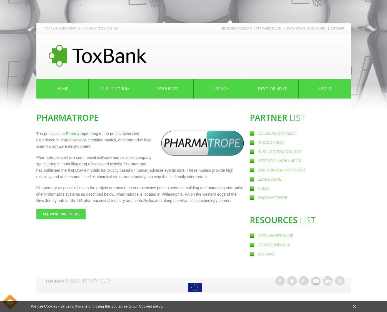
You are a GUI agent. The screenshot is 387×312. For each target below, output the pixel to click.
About (325, 88)
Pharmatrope (273, 197)
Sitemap (337, 28)
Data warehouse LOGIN (306, 28)
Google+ (304, 281)
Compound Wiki (274, 245)
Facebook (280, 281)
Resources (167, 88)
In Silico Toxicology (280, 151)
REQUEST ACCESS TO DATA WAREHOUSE (251, 28)
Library (220, 88)
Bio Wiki (266, 254)
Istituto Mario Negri (280, 161)
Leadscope (270, 179)
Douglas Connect (278, 133)
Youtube (316, 281)
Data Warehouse (276, 236)
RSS (339, 281)
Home (62, 88)
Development (272, 88)
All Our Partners (61, 214)
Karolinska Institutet (282, 170)
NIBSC (264, 188)
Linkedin (328, 281)
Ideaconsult (272, 142)
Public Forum (114, 88)
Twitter (292, 281)
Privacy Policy (97, 281)
